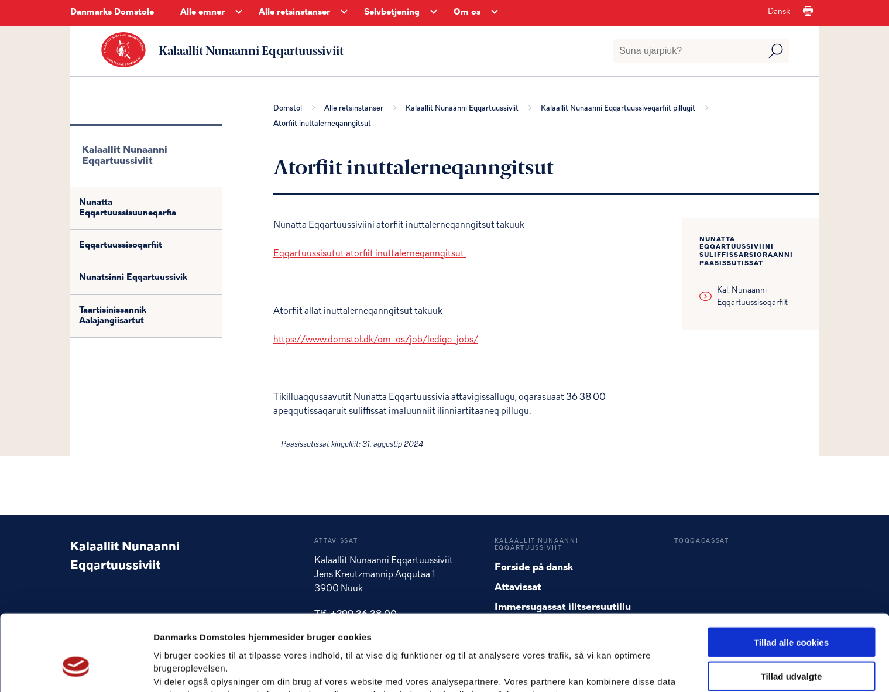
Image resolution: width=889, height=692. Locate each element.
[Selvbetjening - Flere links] (434, 13)
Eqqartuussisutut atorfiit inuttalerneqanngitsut (369, 253)
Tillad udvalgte (791, 613)
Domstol (289, 108)
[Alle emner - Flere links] (239, 13)
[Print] (807, 12)
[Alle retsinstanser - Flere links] (344, 13)
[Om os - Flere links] (494, 13)
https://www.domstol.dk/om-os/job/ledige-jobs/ (375, 339)
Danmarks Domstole (112, 12)
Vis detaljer (608, 669)
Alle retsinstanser (355, 108)
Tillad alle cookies (791, 579)
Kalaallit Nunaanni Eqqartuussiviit (464, 108)
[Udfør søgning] (776, 50)
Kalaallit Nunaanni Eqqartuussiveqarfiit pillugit (620, 108)
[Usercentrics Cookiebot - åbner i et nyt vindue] (76, 669)
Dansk (779, 12)
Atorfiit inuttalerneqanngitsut (322, 124)
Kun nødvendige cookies (791, 647)
